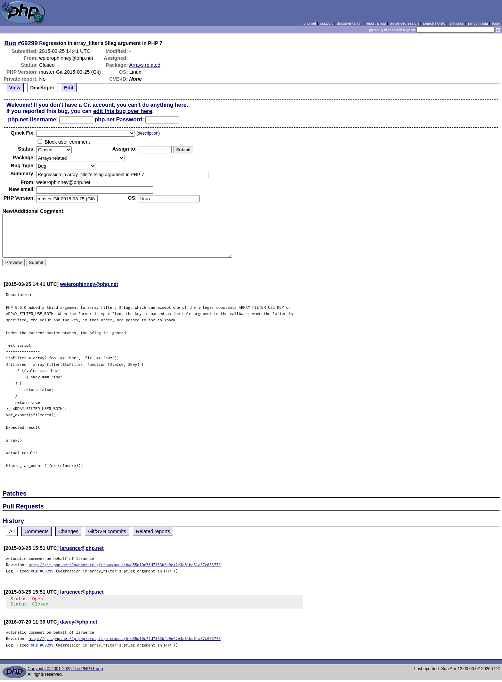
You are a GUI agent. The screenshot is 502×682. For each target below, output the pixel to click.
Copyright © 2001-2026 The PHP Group (65, 670)
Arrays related (145, 65)
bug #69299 (42, 571)
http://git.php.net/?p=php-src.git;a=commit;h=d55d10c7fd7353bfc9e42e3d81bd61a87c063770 (125, 564)
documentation (349, 23)
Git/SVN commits (107, 531)
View (15, 87)
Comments (36, 531)
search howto (434, 23)
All (12, 531)
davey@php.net (78, 624)
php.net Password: (119, 119)
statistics (457, 23)
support (326, 23)
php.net (309, 23)
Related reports (153, 531)
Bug (10, 43)
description (148, 133)
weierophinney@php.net (89, 284)
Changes (68, 531)
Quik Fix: (23, 133)
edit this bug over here (122, 111)
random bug (478, 23)
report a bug (376, 23)
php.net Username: (33, 119)
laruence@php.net (82, 548)
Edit (68, 87)
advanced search (404, 23)
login (496, 23)
